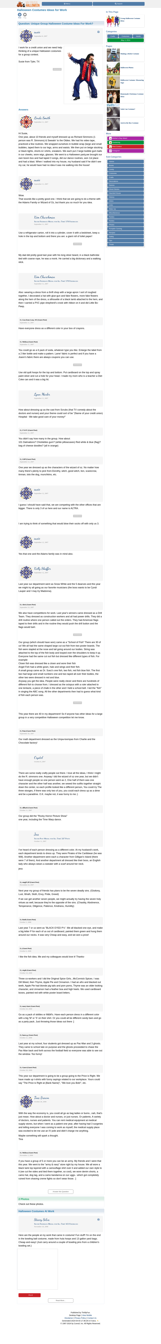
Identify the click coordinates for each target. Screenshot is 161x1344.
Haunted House (115, 193)
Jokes (111, 201)
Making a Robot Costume (129, 54)
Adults (138, 36)
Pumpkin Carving (115, 229)
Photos (111, 225)
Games (111, 185)
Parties (111, 217)
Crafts (112, 36)
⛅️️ (98, 1321)
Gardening (114, 142)
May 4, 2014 (125, 40)
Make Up (112, 209)
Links (111, 205)
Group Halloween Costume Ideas (130, 19)
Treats (111, 244)
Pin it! (29, 1295)
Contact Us (91, 1318)
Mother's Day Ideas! (118, 138)
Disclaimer (69, 1318)
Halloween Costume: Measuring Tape (132, 81)
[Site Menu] (67, 4)
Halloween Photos (126, 68)
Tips (110, 240)
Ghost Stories (114, 189)
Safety (111, 237)
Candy (111, 169)
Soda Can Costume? (127, 109)
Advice (111, 162)
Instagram (114, 150)
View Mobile (87, 1315)
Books (111, 165)
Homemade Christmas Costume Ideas (132, 95)
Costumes (125, 36)
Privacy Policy (80, 1318)
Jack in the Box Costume (129, 123)
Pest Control (115, 146)
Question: (55, 23)
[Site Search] (119, 4)
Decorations (113, 181)
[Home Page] (28, 1)
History (111, 197)
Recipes (112, 233)
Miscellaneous (114, 213)
